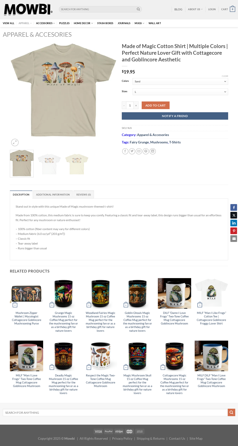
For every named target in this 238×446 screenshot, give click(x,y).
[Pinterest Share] (233, 230)
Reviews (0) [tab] (83, 194)
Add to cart (155, 105)
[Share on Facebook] (125, 151)
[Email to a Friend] (139, 151)
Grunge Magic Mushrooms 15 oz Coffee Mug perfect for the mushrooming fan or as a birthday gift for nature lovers (63, 321)
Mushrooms (159, 142)
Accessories (45, 23)
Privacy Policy (122, 438)
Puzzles (64, 23)
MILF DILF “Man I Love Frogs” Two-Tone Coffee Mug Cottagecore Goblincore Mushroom (211, 381)
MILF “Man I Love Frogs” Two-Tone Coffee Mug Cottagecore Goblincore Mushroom (26, 381)
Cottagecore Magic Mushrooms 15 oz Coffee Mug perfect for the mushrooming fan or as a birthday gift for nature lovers (174, 384)
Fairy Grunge (139, 142)
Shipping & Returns (151, 438)
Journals (124, 23)
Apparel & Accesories (37, 34)
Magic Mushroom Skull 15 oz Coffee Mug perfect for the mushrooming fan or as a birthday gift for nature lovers (137, 384)
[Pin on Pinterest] (146, 151)
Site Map (195, 438)
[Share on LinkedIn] (152, 151)
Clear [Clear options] (225, 76)
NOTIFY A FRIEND (175, 116)
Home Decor (83, 23)
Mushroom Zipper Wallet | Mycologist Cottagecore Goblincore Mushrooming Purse (26, 318)
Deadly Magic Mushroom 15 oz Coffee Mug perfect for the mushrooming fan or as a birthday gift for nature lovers (63, 384)
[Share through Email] (233, 238)
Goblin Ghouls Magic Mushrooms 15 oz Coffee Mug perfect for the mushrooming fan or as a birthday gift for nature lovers (137, 321)
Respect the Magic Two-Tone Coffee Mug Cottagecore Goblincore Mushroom (100, 381)
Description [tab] (21, 194)
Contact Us (177, 438)
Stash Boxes (105, 23)
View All (8, 23)
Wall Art (155, 23)
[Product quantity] (130, 105)
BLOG (178, 9)
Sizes (124, 91)
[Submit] (138, 9)
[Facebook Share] (233, 207)
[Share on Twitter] (132, 151)
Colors (125, 81)
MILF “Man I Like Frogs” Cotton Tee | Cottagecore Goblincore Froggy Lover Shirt (211, 318)
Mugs (139, 23)
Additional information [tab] (53, 194)
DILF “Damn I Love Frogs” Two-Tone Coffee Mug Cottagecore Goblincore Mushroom (174, 318)
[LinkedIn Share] (233, 223)
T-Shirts (175, 142)
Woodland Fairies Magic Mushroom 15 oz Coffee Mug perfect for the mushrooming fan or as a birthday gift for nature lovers (100, 321)
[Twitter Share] (233, 215)
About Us (195, 9)
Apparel (25, 23)
